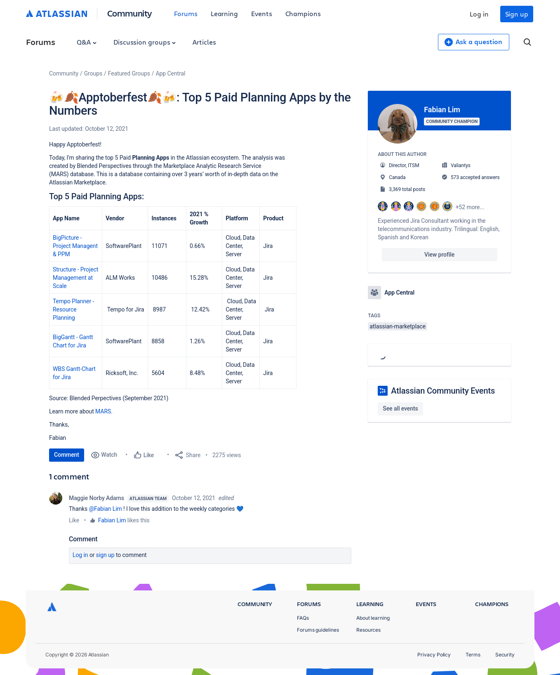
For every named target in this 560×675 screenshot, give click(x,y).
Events (261, 13)
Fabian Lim (112, 520)
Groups (93, 73)
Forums (186, 13)
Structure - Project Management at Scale (75, 277)
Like (74, 520)
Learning (224, 13)
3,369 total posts (407, 189)
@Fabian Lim (105, 508)
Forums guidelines (318, 630)
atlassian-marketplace (397, 326)
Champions (303, 13)
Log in (479, 13)
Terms (473, 654)
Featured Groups (129, 73)
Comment (66, 454)
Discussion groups (144, 42)
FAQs (303, 618)
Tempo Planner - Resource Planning (73, 309)
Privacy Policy (434, 654)
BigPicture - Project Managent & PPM (75, 245)
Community (129, 13)
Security (505, 654)
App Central (171, 73)
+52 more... (470, 207)
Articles (204, 42)
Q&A (86, 42)
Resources (368, 630)
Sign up (516, 13)
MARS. (104, 411)
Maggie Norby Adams (96, 498)
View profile (439, 254)
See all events (400, 408)
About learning (373, 618)
